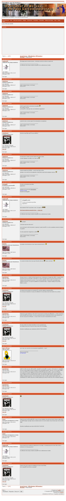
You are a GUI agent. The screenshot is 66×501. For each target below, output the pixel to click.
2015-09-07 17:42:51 (6, 443)
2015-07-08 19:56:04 (6, 346)
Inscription (35, 20)
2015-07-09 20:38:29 (6, 382)
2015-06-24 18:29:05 (6, 91)
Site (11, 20)
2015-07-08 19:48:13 (6, 322)
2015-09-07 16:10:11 (6, 431)
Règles (24, 20)
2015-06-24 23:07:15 (6, 196)
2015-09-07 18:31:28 (6, 463)
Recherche (29, 20)
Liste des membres (17, 20)
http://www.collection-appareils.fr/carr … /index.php (31, 210)
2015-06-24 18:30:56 (6, 103)
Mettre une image (49, 20)
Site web (4, 149)
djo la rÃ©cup (5, 348)
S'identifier (41, 20)
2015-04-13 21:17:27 (6, 59)
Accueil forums (5, 20)
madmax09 (5, 61)
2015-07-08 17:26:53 (6, 275)
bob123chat (5, 277)
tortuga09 (4, 184)
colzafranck (5, 133)
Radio (59, 20)
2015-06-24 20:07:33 (6, 118)
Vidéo (3, 21)
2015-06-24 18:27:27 (6, 79)
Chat (55, 20)
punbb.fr (62, 492)
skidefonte (5, 81)
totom (3, 419)
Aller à (12, 491)
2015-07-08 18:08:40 (6, 288)
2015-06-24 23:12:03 (6, 219)
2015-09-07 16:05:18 (6, 417)
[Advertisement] (29, 41)
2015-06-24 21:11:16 (6, 168)
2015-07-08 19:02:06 (6, 311)
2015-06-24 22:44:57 (6, 182)
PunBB (59, 490)
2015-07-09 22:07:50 (6, 393)
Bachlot (4, 244)
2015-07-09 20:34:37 (6, 366)
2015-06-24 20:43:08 (6, 131)
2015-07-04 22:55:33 (6, 258)
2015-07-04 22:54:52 (6, 241)
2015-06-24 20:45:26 (6, 154)
